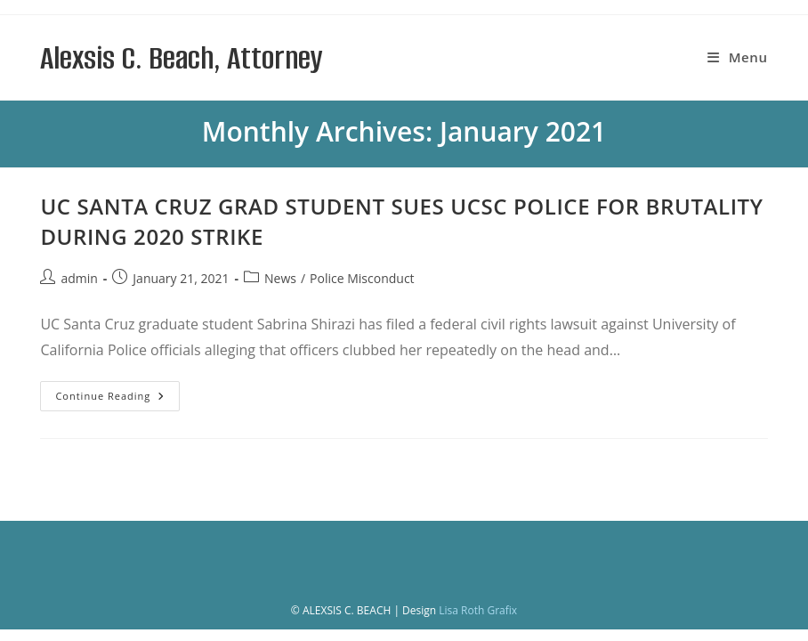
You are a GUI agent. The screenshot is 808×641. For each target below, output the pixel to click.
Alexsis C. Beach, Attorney (181, 58)
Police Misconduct (362, 278)
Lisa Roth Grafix (478, 610)
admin (79, 278)
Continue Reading (117, 399)
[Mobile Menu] (737, 57)
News (280, 278)
